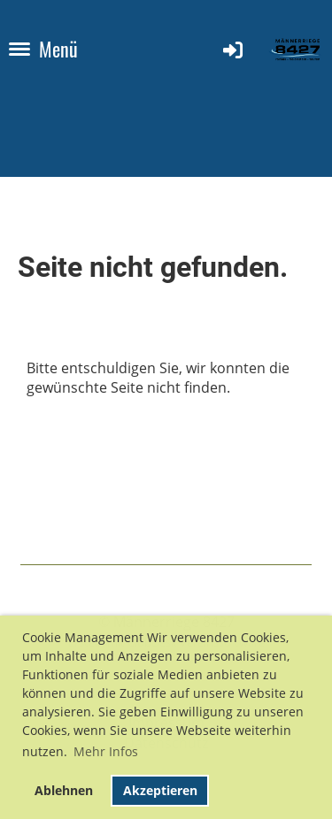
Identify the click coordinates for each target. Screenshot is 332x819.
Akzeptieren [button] (160, 790)
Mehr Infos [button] (105, 751)
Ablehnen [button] (64, 790)
